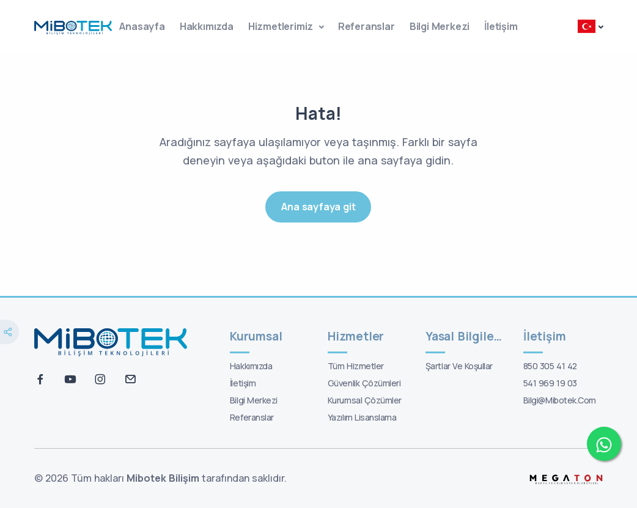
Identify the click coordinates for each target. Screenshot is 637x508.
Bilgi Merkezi (439, 26)
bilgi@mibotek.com (559, 400)
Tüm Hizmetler (356, 366)
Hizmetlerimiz (281, 26)
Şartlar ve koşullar (459, 366)
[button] (590, 28)
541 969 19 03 (550, 383)
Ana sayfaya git (318, 206)
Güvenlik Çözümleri (364, 383)
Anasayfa (141, 26)
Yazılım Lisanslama (362, 417)
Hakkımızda (207, 26)
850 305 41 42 (550, 366)
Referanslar (366, 26)
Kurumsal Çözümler (365, 400)
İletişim (500, 26)
